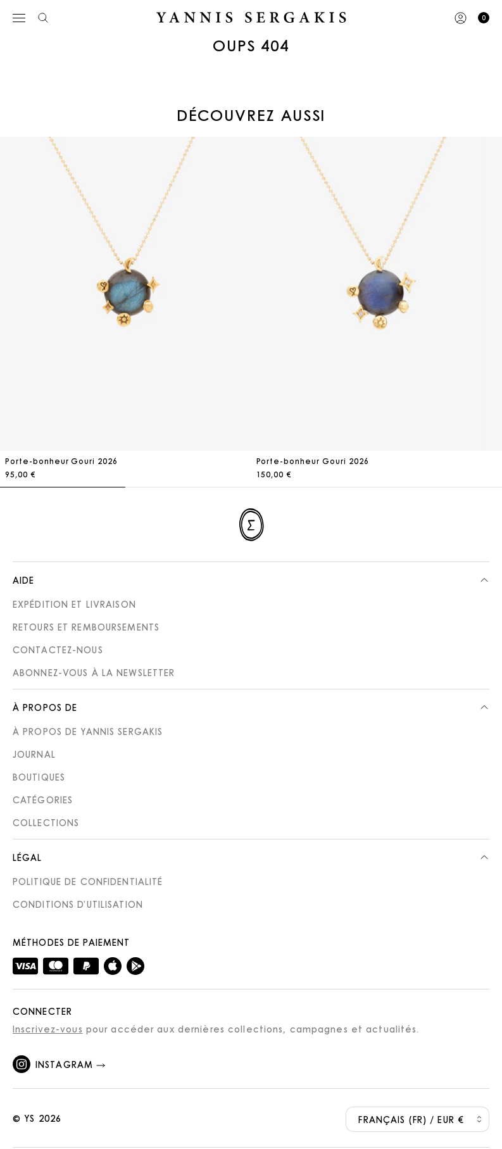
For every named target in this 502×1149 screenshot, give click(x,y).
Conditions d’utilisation (78, 904)
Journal (34, 754)
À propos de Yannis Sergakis (88, 731)
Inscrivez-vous (48, 1028)
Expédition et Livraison (74, 604)
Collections (46, 822)
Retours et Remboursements (86, 626)
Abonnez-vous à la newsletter (94, 672)
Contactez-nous (58, 649)
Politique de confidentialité (88, 881)
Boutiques (39, 776)
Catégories (43, 799)
